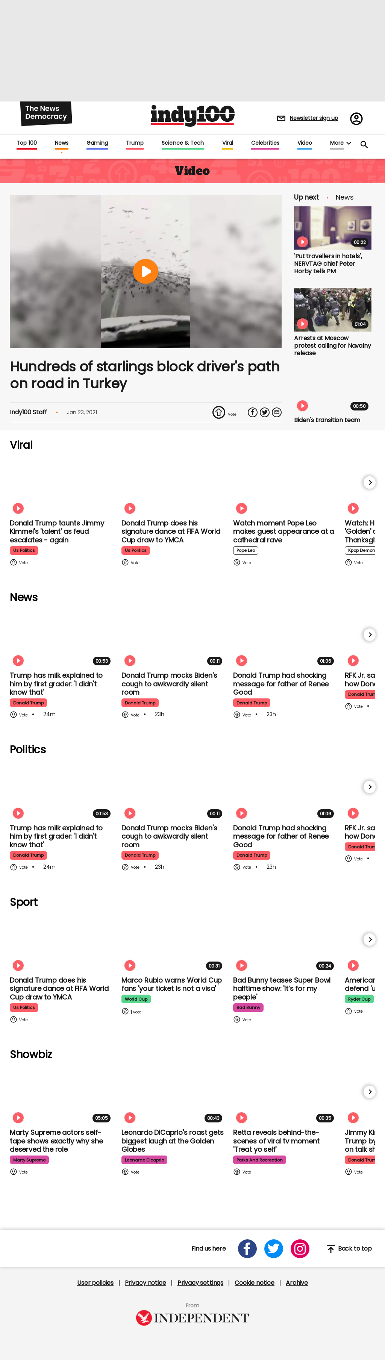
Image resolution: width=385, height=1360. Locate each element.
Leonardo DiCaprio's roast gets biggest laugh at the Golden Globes (172, 1141)
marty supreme (30, 1160)
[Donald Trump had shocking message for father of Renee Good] (285, 639)
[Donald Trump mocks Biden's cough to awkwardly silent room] (173, 639)
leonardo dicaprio (146, 1160)
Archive (297, 1283)
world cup (137, 999)
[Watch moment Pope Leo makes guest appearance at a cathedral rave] (285, 487)
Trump (135, 143)
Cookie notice (254, 1283)
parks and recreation (260, 1160)
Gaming (97, 143)
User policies (95, 1283)
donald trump (29, 703)
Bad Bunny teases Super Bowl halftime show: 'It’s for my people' (281, 988)
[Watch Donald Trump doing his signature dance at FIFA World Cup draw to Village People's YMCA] (173, 487)
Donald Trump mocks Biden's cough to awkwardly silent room (169, 684)
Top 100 (27, 143)
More (336, 143)
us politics (24, 550)
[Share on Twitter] (265, 412)
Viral (227, 143)
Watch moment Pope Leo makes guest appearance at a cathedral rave (283, 531)
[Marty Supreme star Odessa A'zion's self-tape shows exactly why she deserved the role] (62, 1096)
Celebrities (265, 143)
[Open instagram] (300, 1248)
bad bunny (249, 1007)
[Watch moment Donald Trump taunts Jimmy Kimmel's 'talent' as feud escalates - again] (62, 487)
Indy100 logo (193, 116)
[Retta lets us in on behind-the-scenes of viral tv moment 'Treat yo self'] (285, 1096)
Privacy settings (200, 1283)
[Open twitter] (273, 1248)
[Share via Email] (277, 412)
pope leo (246, 550)
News (61, 143)
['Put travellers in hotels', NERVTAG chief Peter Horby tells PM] (332, 228)
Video (304, 143)
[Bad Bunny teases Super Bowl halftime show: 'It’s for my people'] (285, 944)
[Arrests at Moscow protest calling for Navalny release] (332, 310)
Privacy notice (145, 1283)
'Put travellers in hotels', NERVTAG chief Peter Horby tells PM (328, 264)
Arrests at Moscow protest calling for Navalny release (332, 345)
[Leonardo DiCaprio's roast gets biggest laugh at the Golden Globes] (173, 1096)
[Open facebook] (247, 1248)
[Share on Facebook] (253, 412)
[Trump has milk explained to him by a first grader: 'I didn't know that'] (62, 639)
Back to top (349, 1249)
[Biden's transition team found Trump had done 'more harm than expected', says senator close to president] (332, 391)
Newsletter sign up (314, 118)
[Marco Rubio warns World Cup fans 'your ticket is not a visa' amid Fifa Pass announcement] (173, 944)
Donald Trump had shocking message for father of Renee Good (281, 684)
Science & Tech (183, 143)
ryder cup (360, 999)
